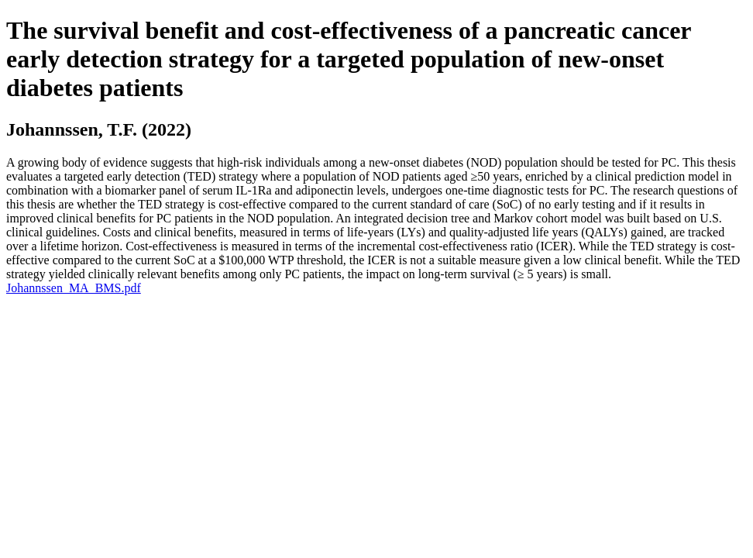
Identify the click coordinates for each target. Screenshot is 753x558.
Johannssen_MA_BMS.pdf (73, 287)
